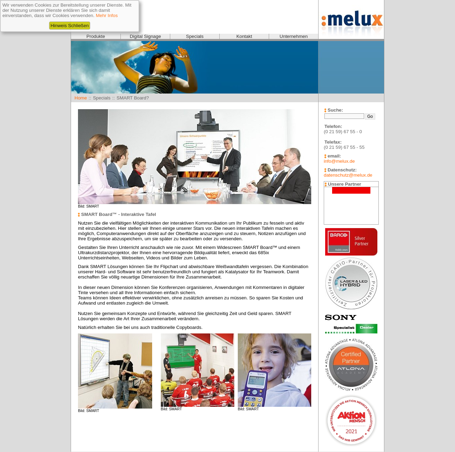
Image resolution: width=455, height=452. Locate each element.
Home (80, 97)
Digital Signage (145, 36)
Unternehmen (294, 36)
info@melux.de (339, 161)
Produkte (95, 36)
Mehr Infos (107, 15)
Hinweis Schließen (69, 25)
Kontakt (244, 36)
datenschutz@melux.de (348, 175)
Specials (194, 36)
